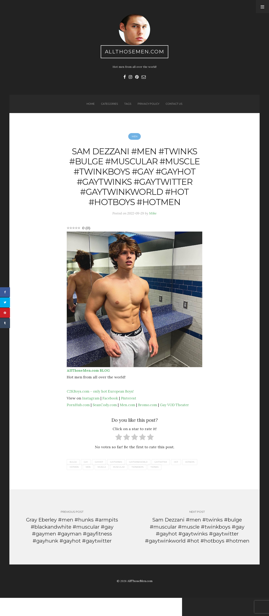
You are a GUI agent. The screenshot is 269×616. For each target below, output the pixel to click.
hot (184, 478)
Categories (108, 105)
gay (87, 478)
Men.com (132, 421)
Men (134, 139)
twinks (178, 484)
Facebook (111, 414)
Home (88, 105)
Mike (153, 230)
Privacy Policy (148, 105)
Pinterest (131, 414)
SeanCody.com (107, 421)
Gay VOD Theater (182, 421)
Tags (127, 105)
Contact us (175, 105)
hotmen (92, 484)
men (107, 484)
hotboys (75, 484)
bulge (73, 478)
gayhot (101, 478)
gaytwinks (119, 478)
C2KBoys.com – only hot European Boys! (103, 408)
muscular (140, 484)
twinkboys (160, 484)
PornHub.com (79, 421)
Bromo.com (153, 421)
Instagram (91, 414)
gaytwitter (168, 478)
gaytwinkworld (144, 478)
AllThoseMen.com (134, 52)
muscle (122, 484)
